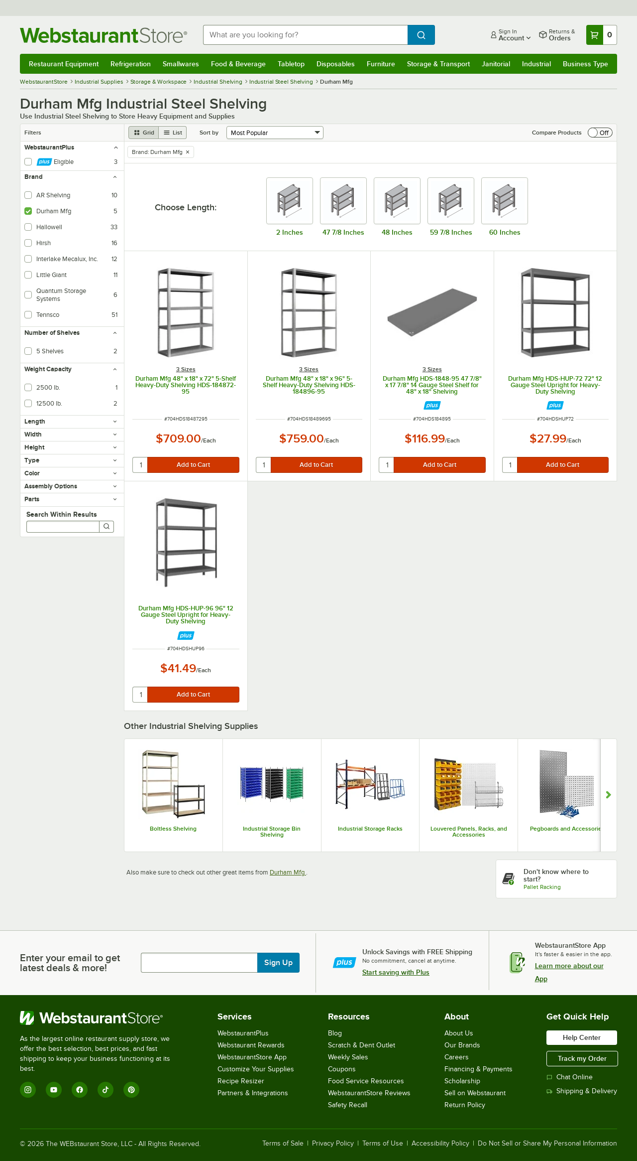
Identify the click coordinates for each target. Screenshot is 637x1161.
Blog (335, 1033)
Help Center (582, 1037)
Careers (456, 1057)
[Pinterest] (131, 1090)
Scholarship (462, 1081)
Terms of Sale (283, 1143)
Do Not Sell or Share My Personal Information (547, 1143)
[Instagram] (28, 1090)
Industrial (536, 64)
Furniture (381, 64)
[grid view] (143, 132)
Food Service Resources (366, 1081)
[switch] (600, 133)
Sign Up (278, 962)
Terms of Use (382, 1143)
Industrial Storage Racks (370, 829)
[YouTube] (54, 1090)
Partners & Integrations (252, 1093)
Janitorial (496, 64)
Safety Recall (347, 1105)
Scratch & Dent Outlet (361, 1045)
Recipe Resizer (240, 1081)
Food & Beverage (238, 64)
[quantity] (140, 465)
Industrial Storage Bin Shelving (272, 832)
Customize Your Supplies (255, 1069)
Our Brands (462, 1045)
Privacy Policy (333, 1143)
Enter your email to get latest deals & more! (70, 963)
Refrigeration (130, 64)
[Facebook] (80, 1090)
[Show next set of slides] (608, 795)
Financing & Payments (478, 1069)
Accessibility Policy (440, 1143)
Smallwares (181, 64)
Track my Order (582, 1058)
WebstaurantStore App (252, 1057)
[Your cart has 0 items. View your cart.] (601, 35)
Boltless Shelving (173, 829)
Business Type (585, 64)
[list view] (173, 132)
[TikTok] (105, 1090)
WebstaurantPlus (243, 1033)
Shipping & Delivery (581, 1091)
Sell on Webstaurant (475, 1093)
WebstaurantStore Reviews (369, 1093)
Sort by (209, 132)
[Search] (106, 527)
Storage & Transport (438, 64)
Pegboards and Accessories (567, 829)
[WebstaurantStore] (102, 1018)
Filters (32, 132)
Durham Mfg (288, 872)
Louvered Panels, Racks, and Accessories (468, 832)
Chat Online (569, 1077)
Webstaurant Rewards (251, 1045)
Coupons (342, 1069)
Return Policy (464, 1105)
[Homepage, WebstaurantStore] (103, 35)
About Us (458, 1033)
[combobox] (305, 35)
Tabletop (291, 64)
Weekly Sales (348, 1057)
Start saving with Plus (395, 972)
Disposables (336, 64)
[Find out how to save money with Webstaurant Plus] (432, 405)
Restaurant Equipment (64, 64)
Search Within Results (61, 514)
